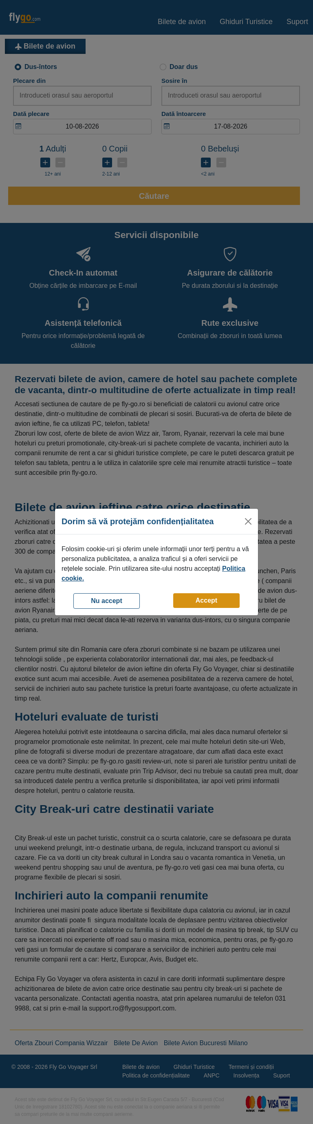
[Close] (248, 521)
